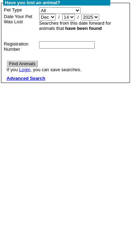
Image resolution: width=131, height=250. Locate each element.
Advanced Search (26, 78)
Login (24, 69)
